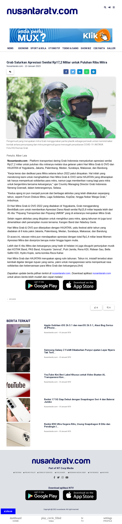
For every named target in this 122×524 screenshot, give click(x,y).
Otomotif (54, 48)
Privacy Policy (29, 472)
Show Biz (86, 48)
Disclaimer (60, 472)
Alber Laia (21, 155)
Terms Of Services (44, 472)
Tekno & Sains (70, 48)
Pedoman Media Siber (77, 472)
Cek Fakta (99, 48)
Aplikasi (12, 299)
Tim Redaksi (93, 472)
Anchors (104, 472)
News (10, 48)
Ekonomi (23, 48)
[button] (66, 71)
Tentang (17, 472)
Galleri (111, 48)
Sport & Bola (38, 48)
